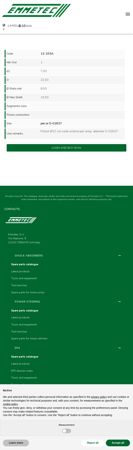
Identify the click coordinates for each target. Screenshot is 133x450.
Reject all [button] (92, 442)
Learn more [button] (16, 442)
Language (14, 26)
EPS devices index (22, 371)
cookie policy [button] (10, 404)
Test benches (19, 285)
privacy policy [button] (99, 396)
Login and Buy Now (66, 148)
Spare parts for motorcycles (28, 292)
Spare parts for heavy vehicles (29, 338)
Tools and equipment (24, 278)
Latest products (20, 271)
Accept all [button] (118, 442)
